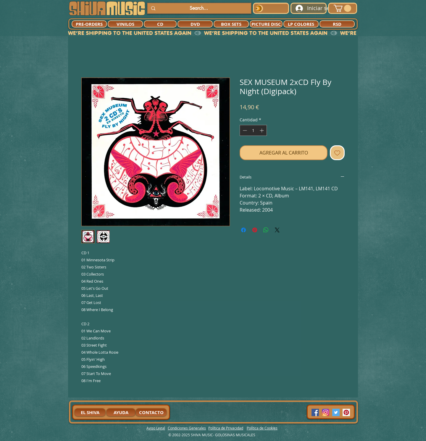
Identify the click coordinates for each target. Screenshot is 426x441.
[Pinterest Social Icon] (346, 412)
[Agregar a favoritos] (337, 152)
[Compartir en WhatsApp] (266, 230)
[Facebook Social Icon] (315, 412)
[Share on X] (277, 230)
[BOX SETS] (231, 24)
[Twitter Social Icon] (336, 412)
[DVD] (195, 24)
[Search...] (198, 8)
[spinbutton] (253, 130)
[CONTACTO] (151, 412)
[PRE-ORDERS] (89, 24)
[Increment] (262, 130)
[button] (342, 8)
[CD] (160, 24)
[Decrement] (244, 130)
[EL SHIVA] (90, 412)
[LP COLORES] (301, 24)
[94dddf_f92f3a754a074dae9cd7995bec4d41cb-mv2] (325, 412)
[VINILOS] (125, 24)
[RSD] (337, 24)
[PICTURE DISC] (266, 24)
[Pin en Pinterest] (254, 230)
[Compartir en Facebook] (243, 230)
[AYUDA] (120, 412)
